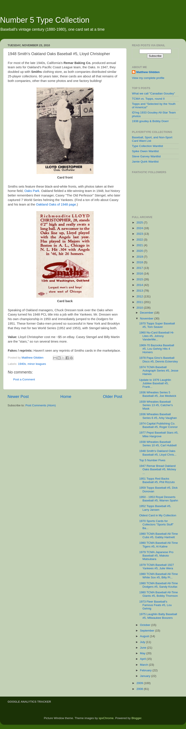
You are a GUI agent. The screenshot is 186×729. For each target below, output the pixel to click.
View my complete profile (148, 78)
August (145, 636)
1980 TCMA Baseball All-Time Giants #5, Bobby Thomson (158, 594)
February (146, 670)
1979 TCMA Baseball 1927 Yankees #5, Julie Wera (156, 566)
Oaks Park (31, 191)
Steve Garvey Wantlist (146, 156)
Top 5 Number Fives (152, 460)
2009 (140, 683)
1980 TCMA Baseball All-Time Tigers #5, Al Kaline (158, 544)
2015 (140, 279)
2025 (140, 222)
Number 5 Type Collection (45, 20)
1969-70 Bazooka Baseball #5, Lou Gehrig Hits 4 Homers (156, 349)
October (145, 625)
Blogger (136, 718)
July (143, 642)
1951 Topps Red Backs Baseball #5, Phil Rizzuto (157, 480)
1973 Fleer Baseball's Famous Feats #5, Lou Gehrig (155, 605)
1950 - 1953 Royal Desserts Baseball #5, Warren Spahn (158, 498)
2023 (140, 233)
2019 (140, 256)
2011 (140, 302)
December (147, 312)
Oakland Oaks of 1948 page (56, 204)
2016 (140, 273)
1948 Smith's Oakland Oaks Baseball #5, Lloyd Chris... (157, 452)
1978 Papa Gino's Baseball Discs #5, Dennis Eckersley (158, 359)
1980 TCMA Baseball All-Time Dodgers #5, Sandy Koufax (158, 585)
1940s (22, 363)
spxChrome (106, 718)
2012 (140, 296)
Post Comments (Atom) (41, 405)
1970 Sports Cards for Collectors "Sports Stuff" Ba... (156, 524)
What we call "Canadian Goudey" (153, 93)
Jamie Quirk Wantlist (145, 161)
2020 (140, 250)
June (143, 647)
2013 (140, 290)
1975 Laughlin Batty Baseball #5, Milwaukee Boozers (158, 616)
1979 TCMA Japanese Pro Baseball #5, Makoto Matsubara (156, 555)
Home (65, 396)
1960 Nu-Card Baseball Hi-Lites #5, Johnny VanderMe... (156, 336)
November (147, 318)
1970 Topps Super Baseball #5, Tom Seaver (157, 325)
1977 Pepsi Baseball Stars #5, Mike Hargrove (158, 434)
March (144, 664)
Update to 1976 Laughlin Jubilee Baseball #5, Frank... (155, 383)
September (147, 630)
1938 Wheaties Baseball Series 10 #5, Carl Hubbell (158, 443)
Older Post (112, 396)
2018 (140, 262)
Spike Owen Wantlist (145, 151)
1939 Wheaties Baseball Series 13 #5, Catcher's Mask (156, 405)
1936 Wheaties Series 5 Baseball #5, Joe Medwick (157, 394)
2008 (140, 689)
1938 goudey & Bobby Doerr (150, 121)
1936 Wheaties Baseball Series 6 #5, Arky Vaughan (158, 416)
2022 (140, 239)
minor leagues (37, 363)
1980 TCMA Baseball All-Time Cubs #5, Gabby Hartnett (158, 535)
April (143, 658)
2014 (140, 285)
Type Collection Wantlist (147, 146)
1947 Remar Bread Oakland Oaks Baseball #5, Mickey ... (157, 469)
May (143, 653)
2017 (140, 268)
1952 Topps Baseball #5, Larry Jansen (155, 507)
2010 (140, 307)
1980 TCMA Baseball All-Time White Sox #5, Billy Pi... (158, 575)
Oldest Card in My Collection (157, 515)
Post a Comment (24, 379)
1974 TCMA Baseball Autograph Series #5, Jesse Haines (158, 370)
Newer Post (18, 396)
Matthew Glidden (148, 72)
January (145, 676)
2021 (140, 245)
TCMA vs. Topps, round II (148, 98)
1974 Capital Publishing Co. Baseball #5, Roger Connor (158, 425)
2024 (140, 228)
